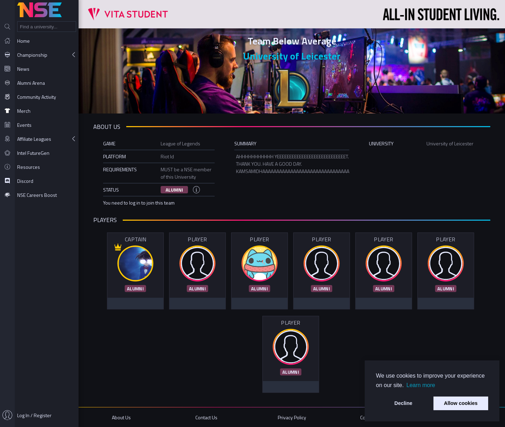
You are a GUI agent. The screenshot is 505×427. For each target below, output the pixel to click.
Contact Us (206, 417)
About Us (121, 417)
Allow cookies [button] (461, 403)
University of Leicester (292, 55)
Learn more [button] (420, 385)
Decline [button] (403, 403)
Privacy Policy (292, 417)
